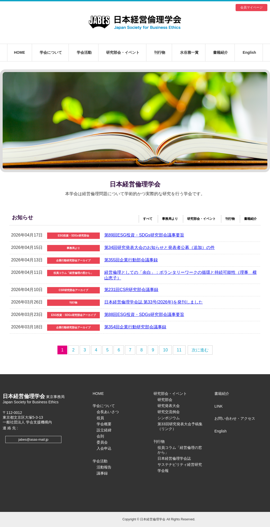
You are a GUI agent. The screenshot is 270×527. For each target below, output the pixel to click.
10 (165, 350)
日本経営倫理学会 (135, 22)
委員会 (102, 442)
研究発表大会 (169, 406)
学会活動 (84, 52)
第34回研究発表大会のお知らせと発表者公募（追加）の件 (159, 247)
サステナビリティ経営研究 (180, 464)
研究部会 (165, 400)
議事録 (102, 473)
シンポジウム (169, 418)
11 (179, 350)
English (249, 52)
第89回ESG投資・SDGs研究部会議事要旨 (144, 235)
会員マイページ (251, 7)
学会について (51, 52)
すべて (147, 219)
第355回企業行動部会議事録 (131, 260)
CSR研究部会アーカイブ (73, 290)
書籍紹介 (220, 52)
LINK (218, 406)
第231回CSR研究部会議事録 (131, 289)
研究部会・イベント (123, 52)
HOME (19, 52)
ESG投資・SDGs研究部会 (73, 235)
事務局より (170, 219)
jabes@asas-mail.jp (33, 439)
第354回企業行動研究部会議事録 (135, 327)
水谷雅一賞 (189, 52)
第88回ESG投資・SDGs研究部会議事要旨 (144, 314)
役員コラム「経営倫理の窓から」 (73, 272)
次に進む (200, 350)
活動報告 (104, 467)
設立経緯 (104, 430)
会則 (100, 436)
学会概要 (104, 424)
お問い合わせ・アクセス (234, 418)
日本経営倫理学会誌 (174, 458)
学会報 (163, 470)
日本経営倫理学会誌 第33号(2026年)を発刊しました (153, 302)
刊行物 (159, 52)
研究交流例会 (169, 412)
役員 (100, 418)
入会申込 (104, 448)
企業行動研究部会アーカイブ (73, 260)
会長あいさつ (108, 412)
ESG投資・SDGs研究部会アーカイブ (73, 315)
